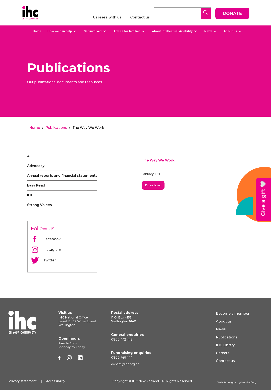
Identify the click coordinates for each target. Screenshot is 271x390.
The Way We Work (158, 160)
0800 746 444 (121, 357)
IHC (30, 195)
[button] (61, 31)
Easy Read (36, 185)
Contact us (140, 17)
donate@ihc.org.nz (125, 364)
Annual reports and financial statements (62, 176)
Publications (56, 128)
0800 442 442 (121, 339)
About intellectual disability (172, 31)
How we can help (59, 31)
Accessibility (55, 381)
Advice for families (127, 31)
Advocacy (35, 166)
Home (37, 31)
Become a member (232, 313)
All (29, 156)
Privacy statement (22, 381)
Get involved (93, 31)
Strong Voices (39, 205)
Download (153, 185)
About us (230, 31)
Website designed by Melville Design (237, 382)
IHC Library (225, 345)
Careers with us (107, 17)
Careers (222, 353)
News (208, 31)
